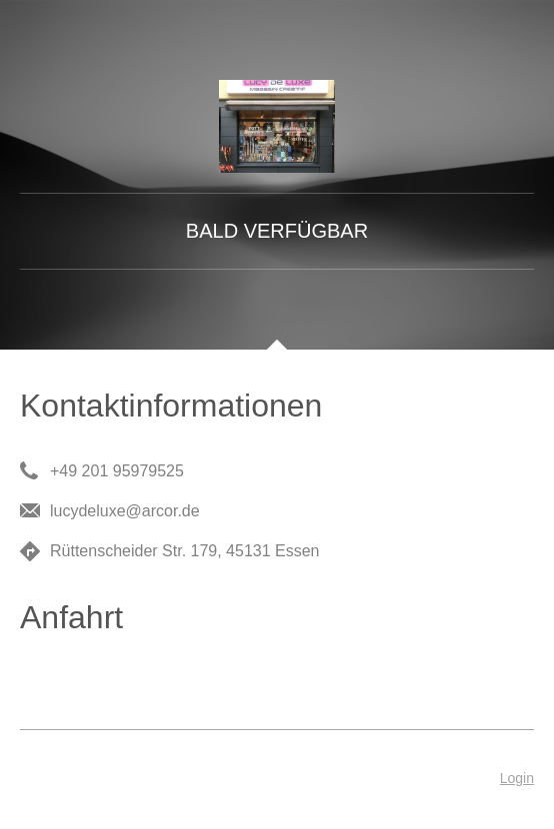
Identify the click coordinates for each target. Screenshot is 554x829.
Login (517, 778)
